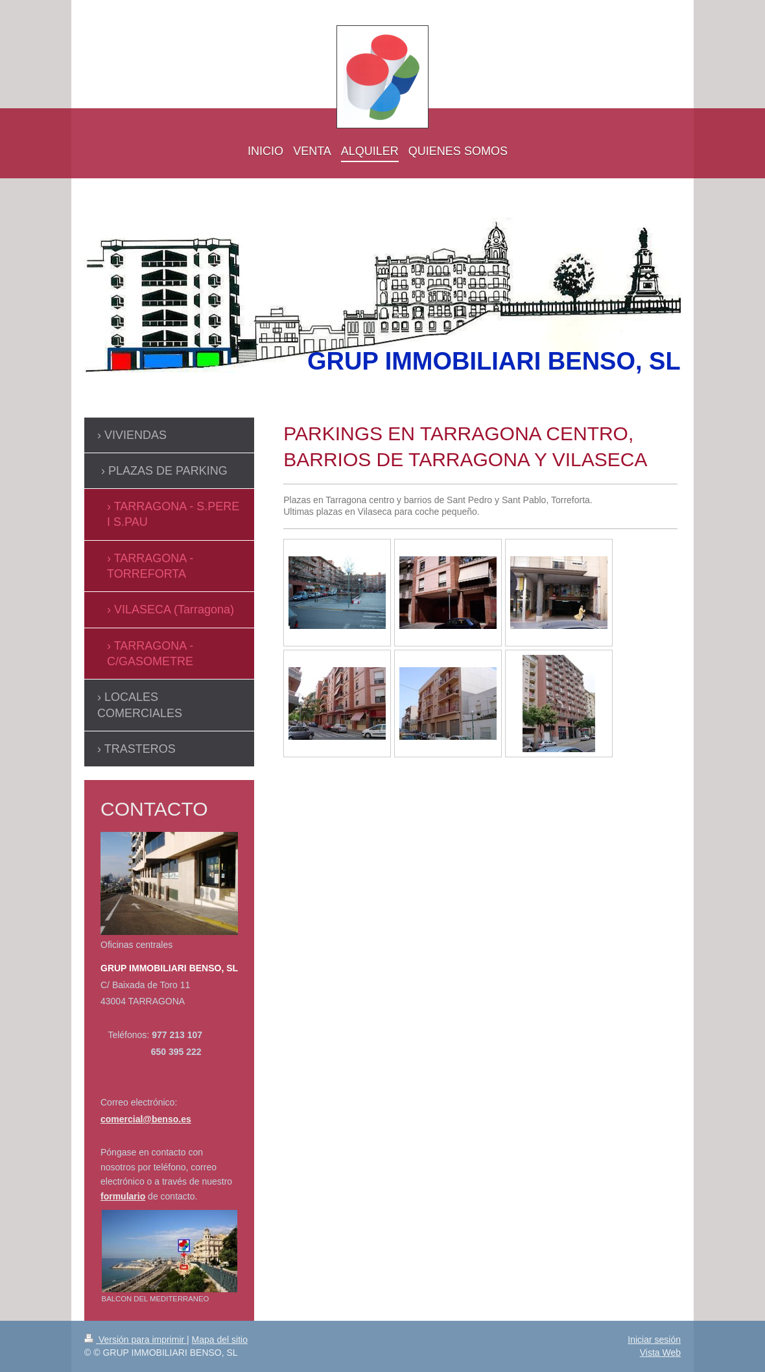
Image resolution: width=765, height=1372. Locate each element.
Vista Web (660, 1352)
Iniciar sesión (654, 1339)
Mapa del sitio (220, 1339)
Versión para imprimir (135, 1339)
